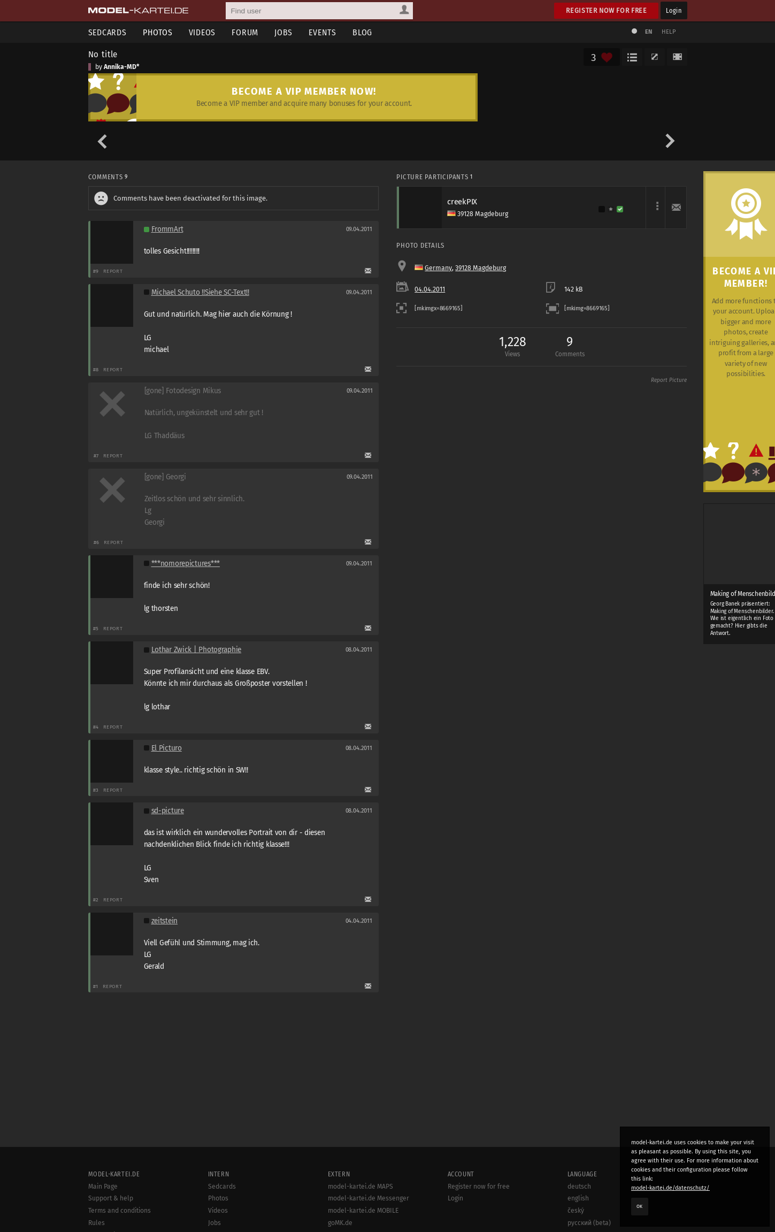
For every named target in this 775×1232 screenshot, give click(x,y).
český (575, 1210)
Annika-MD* (121, 67)
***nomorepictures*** (185, 563)
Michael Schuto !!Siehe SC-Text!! (200, 292)
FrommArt (167, 229)
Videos (202, 32)
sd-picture (167, 810)
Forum (245, 32)
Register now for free (606, 10)
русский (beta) (589, 1223)
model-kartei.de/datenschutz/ (670, 1187)
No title (103, 54)
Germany (438, 268)
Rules (96, 1223)
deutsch (579, 1186)
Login (673, 10)
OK (639, 1206)
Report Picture (669, 380)
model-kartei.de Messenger (368, 1198)
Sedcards (107, 32)
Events (322, 32)
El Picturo (166, 748)
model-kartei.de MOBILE (363, 1210)
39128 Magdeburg (480, 268)
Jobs (283, 32)
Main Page (103, 1186)
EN (649, 31)
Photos (158, 32)
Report (113, 271)
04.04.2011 (430, 289)
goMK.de (340, 1223)
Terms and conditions (119, 1210)
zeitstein (164, 920)
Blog (362, 32)
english (578, 1198)
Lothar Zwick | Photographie (196, 649)
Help (669, 31)
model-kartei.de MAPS (360, 1186)
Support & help (110, 1198)
